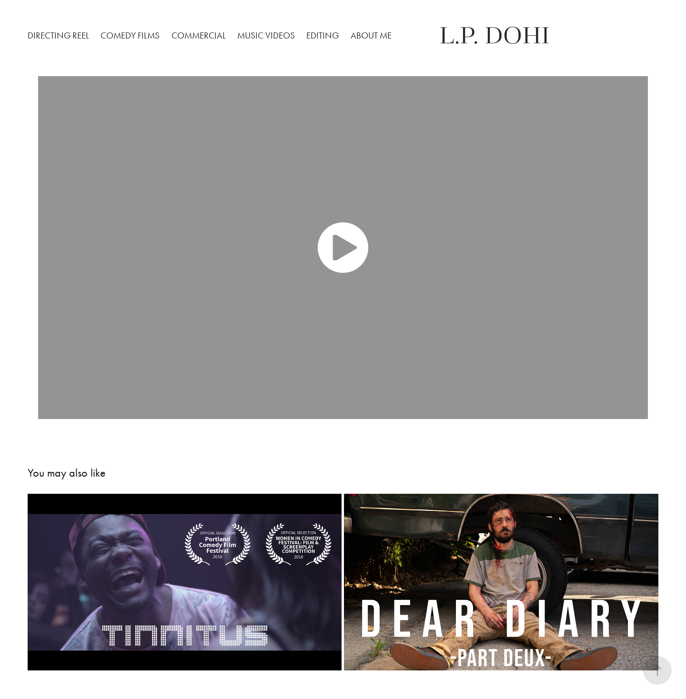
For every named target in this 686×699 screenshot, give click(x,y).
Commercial (199, 35)
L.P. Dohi (494, 36)
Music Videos (266, 35)
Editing (322, 35)
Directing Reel (58, 35)
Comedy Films (130, 35)
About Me (371, 35)
